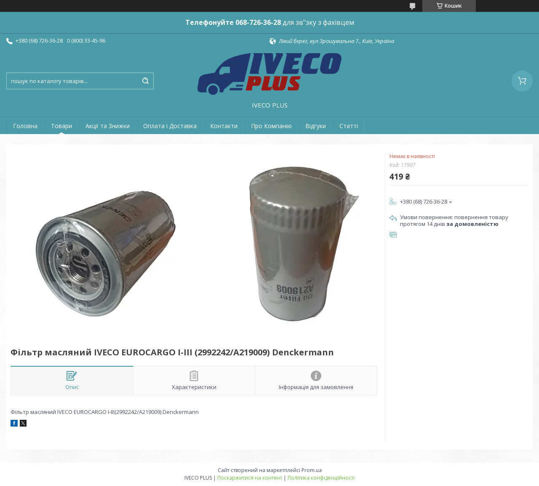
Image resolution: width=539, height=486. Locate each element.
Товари (61, 126)
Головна (25, 126)
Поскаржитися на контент (249, 477)
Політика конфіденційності (321, 477)
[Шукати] (145, 80)
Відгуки (315, 126)
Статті (348, 126)
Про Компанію (271, 126)
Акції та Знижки (107, 126)
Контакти (223, 126)
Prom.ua (312, 470)
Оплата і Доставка (170, 126)
